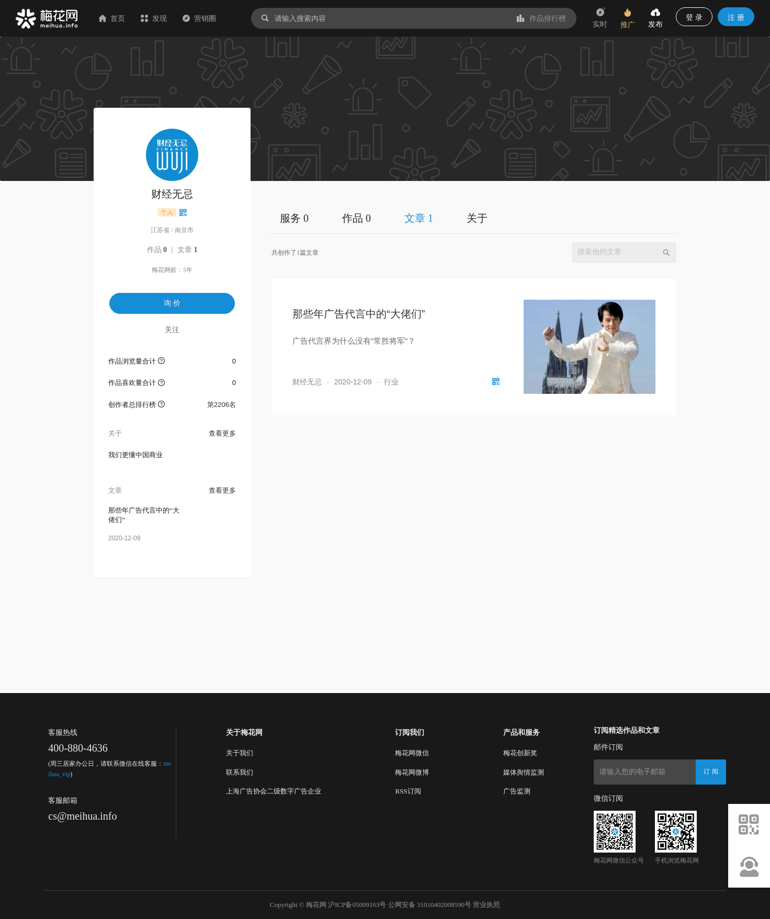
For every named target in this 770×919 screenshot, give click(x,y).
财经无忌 (307, 382)
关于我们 (239, 753)
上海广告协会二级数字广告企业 (273, 791)
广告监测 (516, 791)
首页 (112, 18)
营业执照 (486, 905)
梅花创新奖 (520, 753)
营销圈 (199, 18)
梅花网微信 (412, 753)
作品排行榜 (541, 18)
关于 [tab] (477, 218)
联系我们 (239, 772)
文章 (187, 250)
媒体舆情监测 (523, 772)
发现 (154, 18)
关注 (172, 329)
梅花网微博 (412, 772)
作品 (157, 250)
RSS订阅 (408, 791)
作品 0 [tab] (356, 218)
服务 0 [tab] (294, 218)
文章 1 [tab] (418, 218)
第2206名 (221, 405)
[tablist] (473, 218)
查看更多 (222, 433)
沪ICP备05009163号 (357, 905)
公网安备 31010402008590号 (429, 905)
